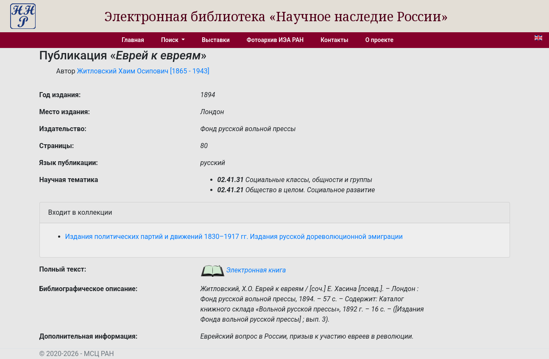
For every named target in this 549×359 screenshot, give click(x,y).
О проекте (379, 39)
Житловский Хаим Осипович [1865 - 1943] (143, 71)
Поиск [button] (170, 39)
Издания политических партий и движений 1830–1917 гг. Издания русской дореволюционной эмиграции (234, 237)
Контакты (334, 39)
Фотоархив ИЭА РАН (275, 39)
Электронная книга (243, 270)
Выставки (216, 39)
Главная (133, 39)
